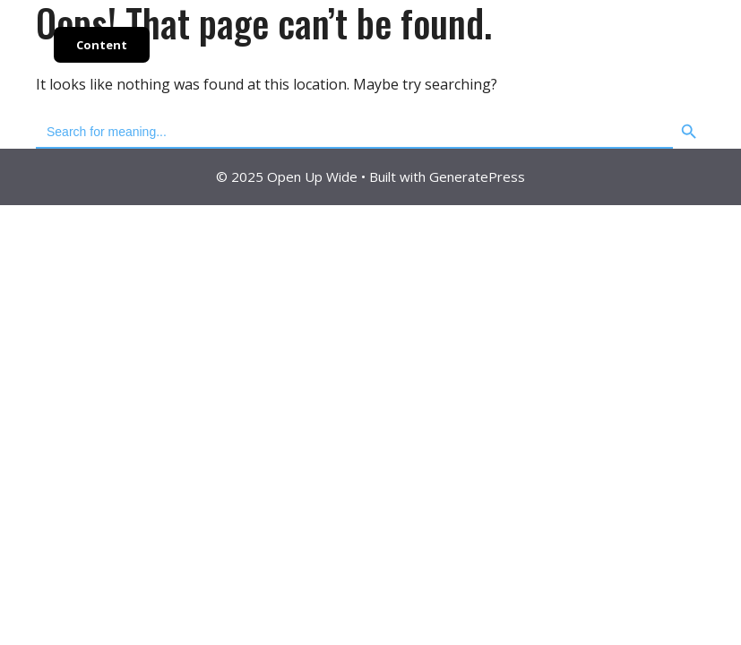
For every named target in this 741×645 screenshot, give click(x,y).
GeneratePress (477, 176)
